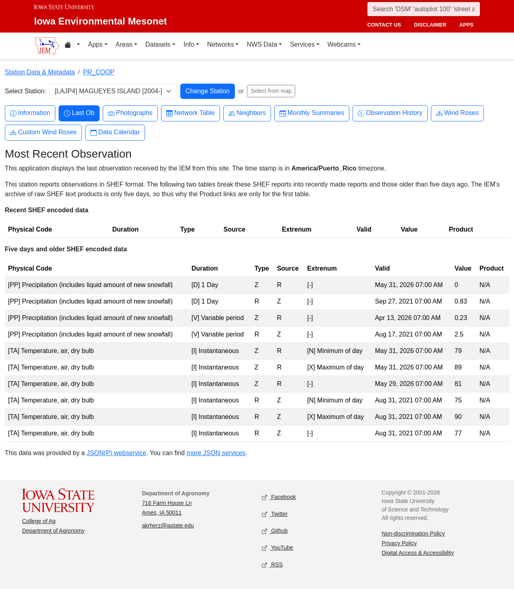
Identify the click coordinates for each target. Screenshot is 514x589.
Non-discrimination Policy (413, 533)
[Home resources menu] (72, 46)
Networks (220, 44)
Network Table (190, 113)
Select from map (271, 91)
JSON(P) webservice (116, 452)
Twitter (275, 514)
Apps (95, 44)
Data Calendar (115, 132)
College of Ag (38, 521)
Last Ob (79, 113)
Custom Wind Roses (43, 132)
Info (189, 44)
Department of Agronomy (53, 530)
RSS (272, 565)
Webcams (342, 44)
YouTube (277, 548)
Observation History (390, 113)
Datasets (158, 44)
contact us (384, 25)
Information (30, 113)
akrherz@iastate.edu (168, 525)
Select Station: (25, 91)
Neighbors (247, 113)
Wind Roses (457, 113)
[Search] (423, 9)
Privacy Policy (399, 543)
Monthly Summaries (311, 113)
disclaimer (430, 25)
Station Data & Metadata (40, 72)
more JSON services (216, 452)
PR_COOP (98, 72)
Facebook (279, 497)
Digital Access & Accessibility (418, 553)
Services (302, 44)
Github (275, 531)
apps (466, 25)
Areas (124, 44)
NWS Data (262, 44)
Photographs (130, 113)
